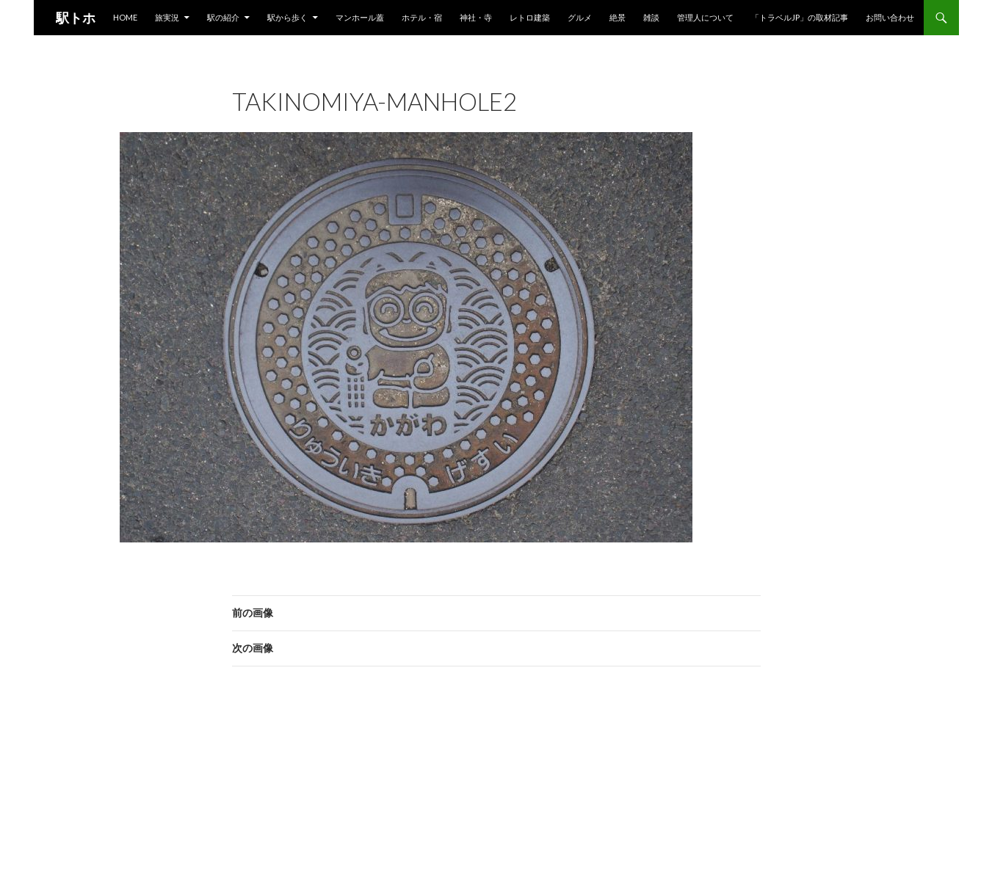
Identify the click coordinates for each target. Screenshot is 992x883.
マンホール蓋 (360, 17)
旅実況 (167, 17)
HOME (125, 17)
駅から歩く (287, 17)
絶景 (617, 17)
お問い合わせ (890, 17)
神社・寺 (476, 17)
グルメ (580, 17)
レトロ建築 (530, 17)
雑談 (651, 17)
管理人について (705, 17)
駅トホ (75, 18)
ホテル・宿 (422, 17)
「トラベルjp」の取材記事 (799, 17)
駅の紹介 (223, 17)
